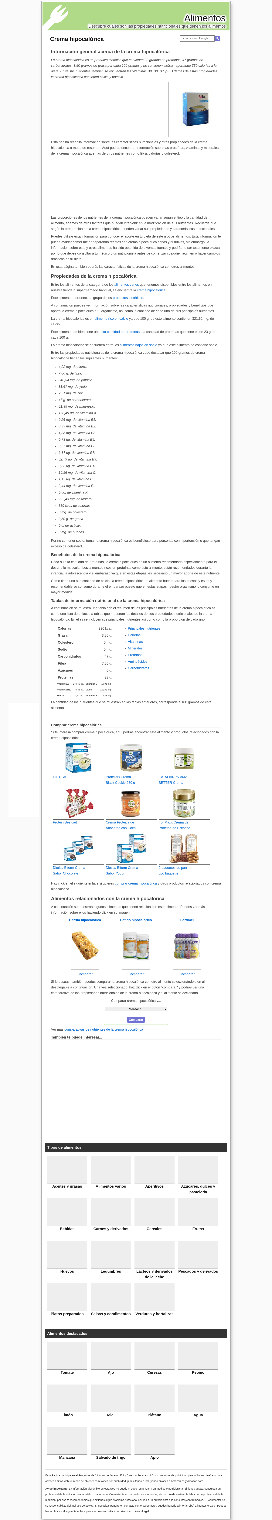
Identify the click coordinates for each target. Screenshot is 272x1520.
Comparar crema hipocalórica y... (136, 1001)
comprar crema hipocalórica (136, 883)
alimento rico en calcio (111, 318)
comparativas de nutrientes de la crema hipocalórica (103, 1029)
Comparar (85, 974)
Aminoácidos (137, 661)
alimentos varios (126, 284)
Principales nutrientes (144, 628)
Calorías (134, 635)
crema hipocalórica (151, 290)
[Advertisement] (109, 109)
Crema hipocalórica (77, 39)
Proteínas (135, 655)
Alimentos (205, 18)
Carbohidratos (138, 668)
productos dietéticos (128, 298)
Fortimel (187, 920)
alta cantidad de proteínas (120, 332)
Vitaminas (135, 642)
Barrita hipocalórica (85, 920)
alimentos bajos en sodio (138, 345)
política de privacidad (119, 1511)
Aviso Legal (142, 1511)
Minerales (135, 648)
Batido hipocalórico (136, 920)
